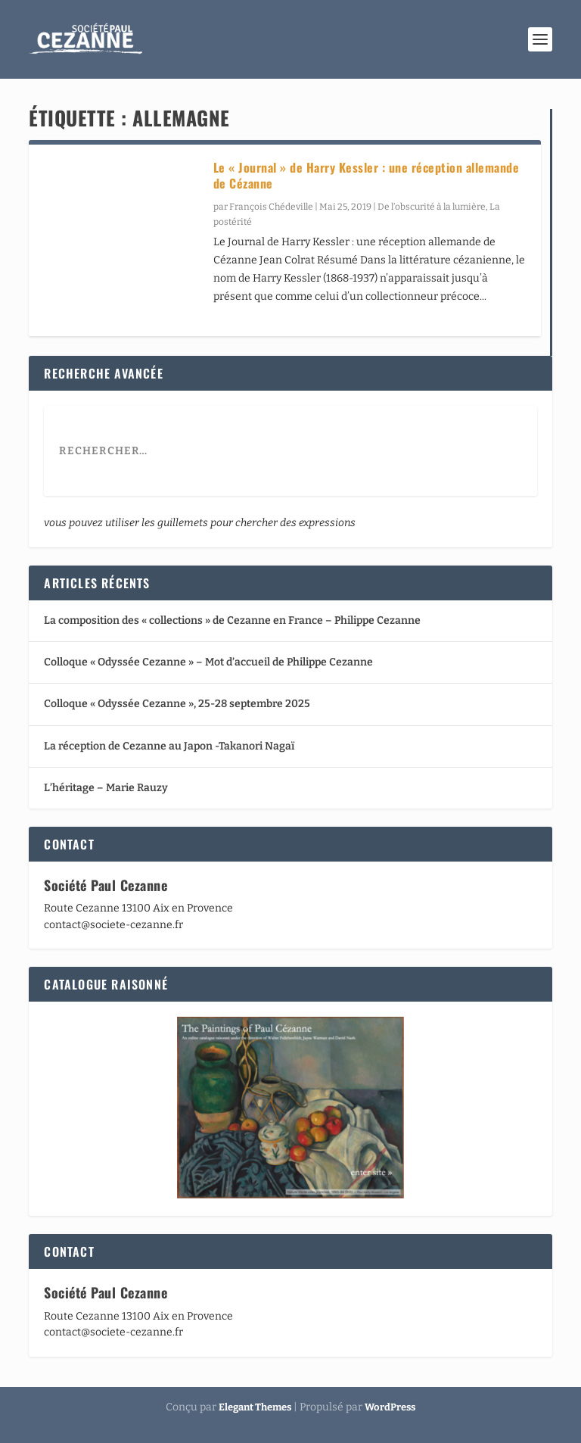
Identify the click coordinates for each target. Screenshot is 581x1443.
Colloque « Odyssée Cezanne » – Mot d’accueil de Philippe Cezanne (208, 662)
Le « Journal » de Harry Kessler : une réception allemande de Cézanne (366, 175)
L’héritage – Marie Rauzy (106, 787)
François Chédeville (271, 206)
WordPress (390, 1407)
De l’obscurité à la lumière (431, 206)
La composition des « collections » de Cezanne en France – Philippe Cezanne (232, 620)
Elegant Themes (255, 1407)
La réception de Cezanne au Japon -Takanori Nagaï (169, 746)
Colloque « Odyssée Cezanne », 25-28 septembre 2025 (177, 703)
